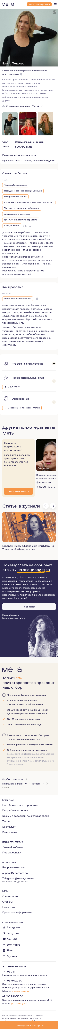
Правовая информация (17, 912)
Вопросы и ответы (13, 867)
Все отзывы (9, 832)
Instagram (13, 927)
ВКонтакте (13, 944)
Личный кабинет (12, 847)
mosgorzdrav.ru (21, 990)
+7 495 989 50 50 (12, 996)
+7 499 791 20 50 (12, 980)
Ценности (8, 907)
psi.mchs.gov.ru (19, 1003)
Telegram (13, 933)
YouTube (12, 939)
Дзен (10, 950)
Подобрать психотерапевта (20, 805)
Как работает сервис (15, 810)
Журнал (12, 956)
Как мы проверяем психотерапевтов (25, 816)
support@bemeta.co (15, 873)
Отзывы (7, 901)
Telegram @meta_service (18, 878)
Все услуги (9, 827)
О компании (10, 896)
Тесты (6, 821)
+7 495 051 (8, 971)
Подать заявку (11, 852)
